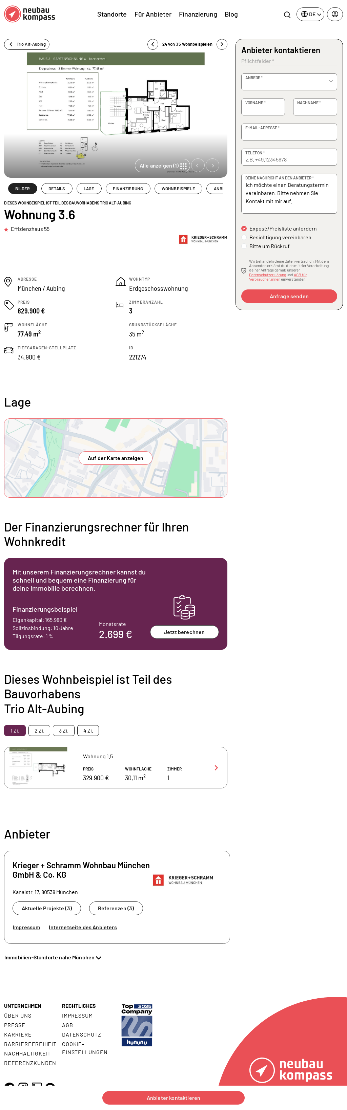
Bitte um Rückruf (269, 246)
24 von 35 (187, 44)
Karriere (18, 1034)
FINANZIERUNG (128, 188)
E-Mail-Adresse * (262, 127)
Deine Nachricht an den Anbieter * (279, 177)
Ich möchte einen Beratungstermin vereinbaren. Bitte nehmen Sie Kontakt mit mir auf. (289, 194)
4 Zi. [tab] (88, 730)
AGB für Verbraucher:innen (278, 276)
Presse (14, 1025)
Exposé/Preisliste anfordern (283, 228)
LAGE (89, 188)
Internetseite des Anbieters (83, 927)
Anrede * (254, 77)
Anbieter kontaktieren (173, 1097)
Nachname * (309, 102)
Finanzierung (198, 14)
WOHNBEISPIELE (178, 188)
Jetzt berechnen (184, 632)
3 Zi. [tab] (63, 730)
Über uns (18, 1015)
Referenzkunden (30, 1063)
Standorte (112, 14)
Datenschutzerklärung (267, 274)
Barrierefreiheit (30, 1044)
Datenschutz (82, 1034)
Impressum (26, 927)
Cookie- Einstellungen (85, 1048)
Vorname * (255, 102)
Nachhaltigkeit (27, 1053)
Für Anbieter (153, 14)
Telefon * (255, 152)
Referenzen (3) (116, 908)
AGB (67, 1025)
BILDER (22, 188)
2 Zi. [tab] (39, 730)
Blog (231, 14)
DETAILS (56, 188)
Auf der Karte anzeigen (116, 458)
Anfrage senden (289, 296)
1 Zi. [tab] (15, 730)
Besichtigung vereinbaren (280, 237)
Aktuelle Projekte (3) (47, 908)
